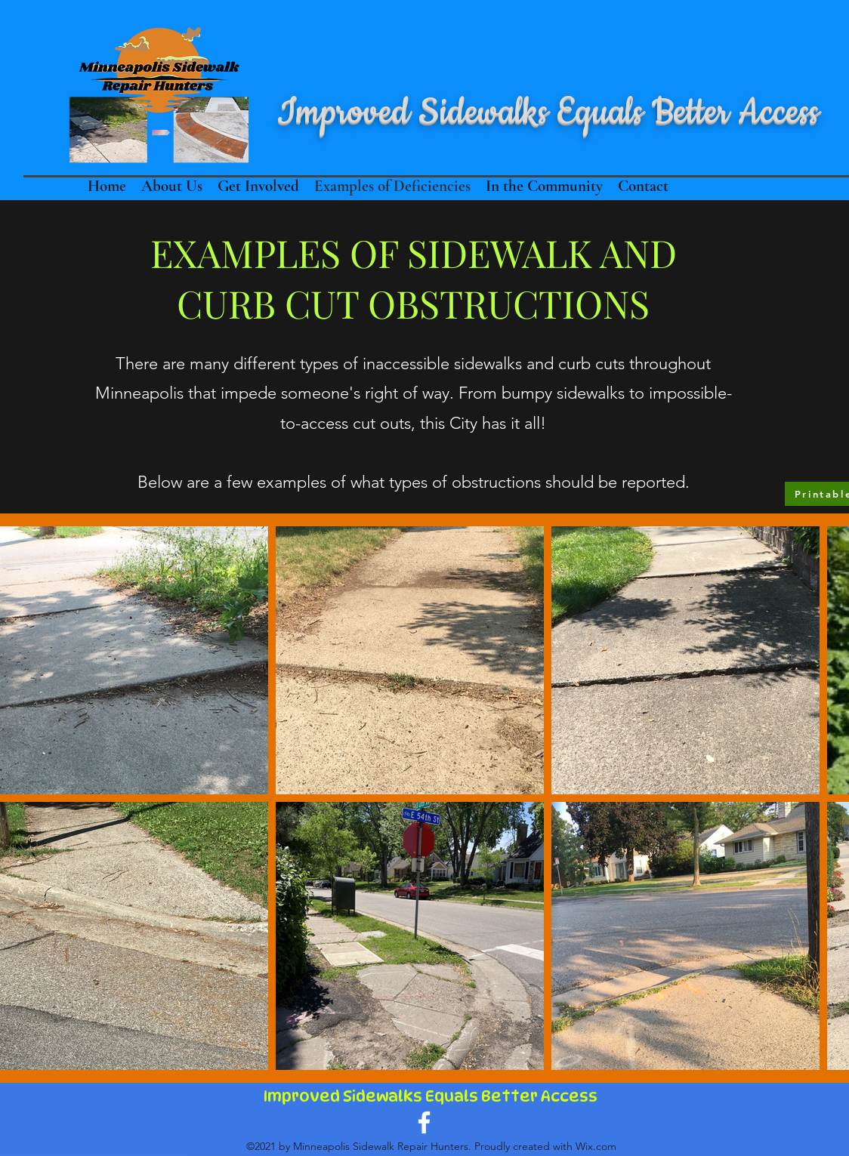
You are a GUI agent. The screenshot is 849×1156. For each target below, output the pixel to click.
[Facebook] (424, 1122)
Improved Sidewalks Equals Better (402, 1096)
